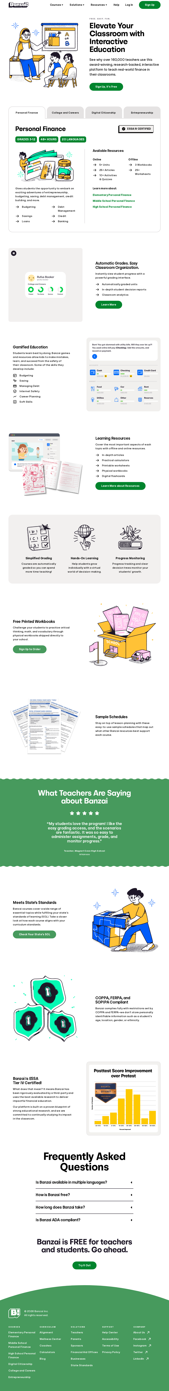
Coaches (45, 1345)
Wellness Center (50, 1339)
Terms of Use (110, 1345)
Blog (43, 1358)
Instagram (142, 1346)
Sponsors (77, 1345)
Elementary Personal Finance (112, 195)
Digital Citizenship (20, 1364)
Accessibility (110, 1339)
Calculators (47, 1352)
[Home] (18, 5)
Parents (76, 1339)
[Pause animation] (13, 253)
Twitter (140, 1352)
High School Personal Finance (112, 207)
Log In (129, 5)
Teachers (77, 1332)
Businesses (78, 1358)
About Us (141, 1332)
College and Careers (21, 1370)
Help (116, 5)
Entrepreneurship (19, 1377)
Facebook (142, 1339)
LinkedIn (141, 1359)
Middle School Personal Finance (114, 201)
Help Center (110, 1332)
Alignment (46, 1332)
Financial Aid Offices (84, 1352)
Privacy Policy (111, 1352)
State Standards (82, 1365)
